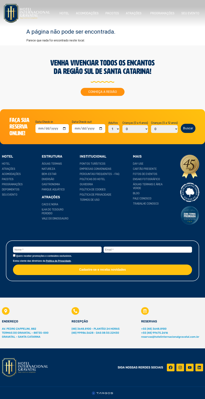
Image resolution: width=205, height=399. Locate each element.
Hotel (64, 13)
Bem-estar (49, 174)
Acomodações (87, 13)
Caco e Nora (50, 204)
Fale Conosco (142, 198)
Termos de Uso (90, 200)
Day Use (138, 163)
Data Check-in (44, 122)
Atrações (134, 13)
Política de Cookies (93, 189)
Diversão (48, 179)
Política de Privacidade (95, 194)
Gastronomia (51, 184)
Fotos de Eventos (145, 174)
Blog (136, 193)
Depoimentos (10, 189)
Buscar (188, 128)
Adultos (113, 123)
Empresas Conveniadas (95, 169)
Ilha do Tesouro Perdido (53, 211)
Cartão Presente (145, 169)
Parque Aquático (53, 189)
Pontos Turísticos (92, 163)
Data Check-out (82, 122)
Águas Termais (52, 163)
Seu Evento (191, 13)
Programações (162, 13)
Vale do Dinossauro (55, 218)
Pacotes (112, 13)
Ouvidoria (86, 184)
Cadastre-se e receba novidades (102, 269)
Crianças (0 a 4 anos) (135, 123)
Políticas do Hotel (92, 179)
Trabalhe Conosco (146, 203)
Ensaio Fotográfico (146, 179)
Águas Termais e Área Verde (147, 186)
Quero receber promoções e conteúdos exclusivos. (42, 255)
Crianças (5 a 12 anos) (164, 123)
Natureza (48, 169)
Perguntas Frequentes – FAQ (99, 174)
